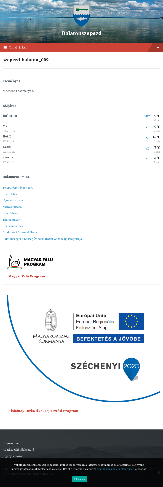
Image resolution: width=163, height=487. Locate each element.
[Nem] (158, 472)
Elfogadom (79, 479)
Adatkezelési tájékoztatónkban (116, 469)
